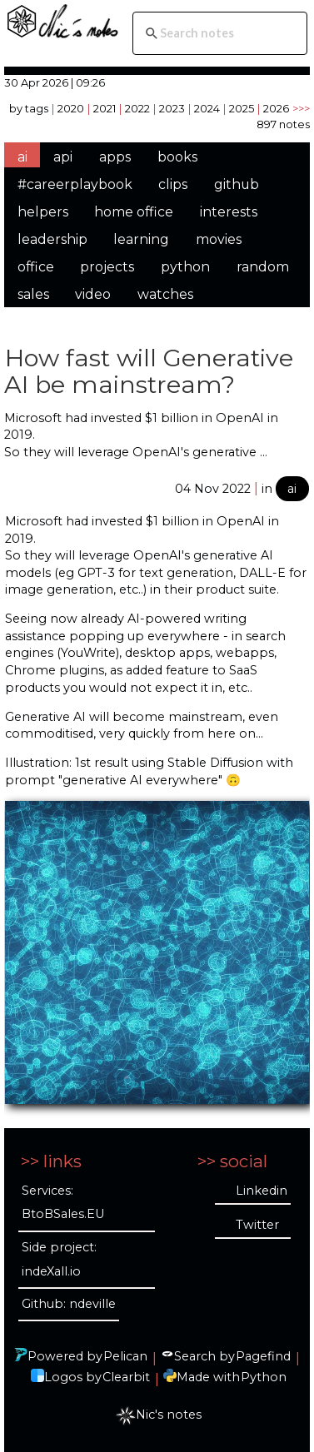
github (236, 184)
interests (228, 212)
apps (115, 157)
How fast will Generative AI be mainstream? (148, 371)
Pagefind (263, 1356)
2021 (104, 108)
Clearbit (126, 1377)
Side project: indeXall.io (59, 1259)
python (185, 267)
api (62, 157)
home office (133, 212)
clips (172, 184)
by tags (28, 108)
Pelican (125, 1356)
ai (22, 157)
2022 (137, 108)
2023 (172, 108)
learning (141, 239)
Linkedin (261, 1190)
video (93, 294)
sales (33, 294)
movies (219, 239)
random (263, 267)
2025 (241, 108)
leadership (52, 239)
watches (165, 294)
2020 (70, 108)
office (35, 267)
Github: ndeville (69, 1303)
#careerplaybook (74, 184)
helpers (42, 212)
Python (264, 1377)
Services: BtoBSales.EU (63, 1202)
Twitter (257, 1224)
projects (107, 267)
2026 (276, 108)
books (177, 157)
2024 (207, 108)
